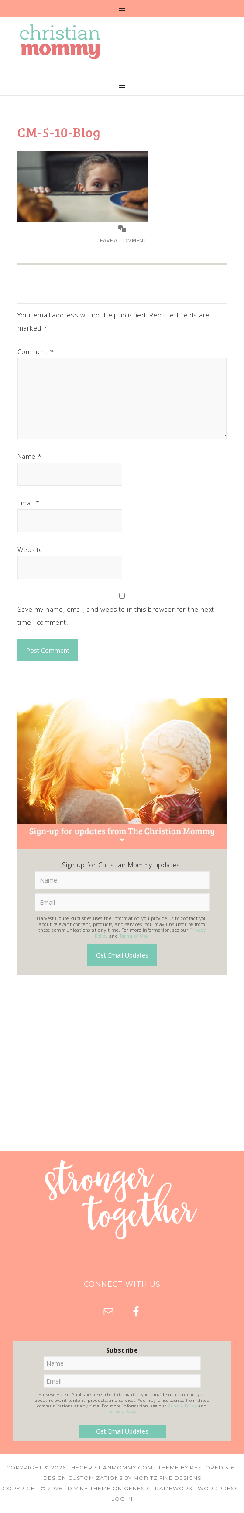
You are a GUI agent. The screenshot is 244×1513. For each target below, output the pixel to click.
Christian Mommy (122, 41)
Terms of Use (134, 936)
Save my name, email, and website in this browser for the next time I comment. (115, 616)
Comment (35, 351)
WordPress (218, 1488)
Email (28, 502)
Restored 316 (212, 1467)
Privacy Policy (182, 1406)
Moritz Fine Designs (167, 1478)
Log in (122, 1499)
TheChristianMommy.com (110, 1467)
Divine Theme (89, 1488)
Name (29, 456)
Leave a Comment (122, 240)
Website (30, 549)
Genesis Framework (158, 1488)
